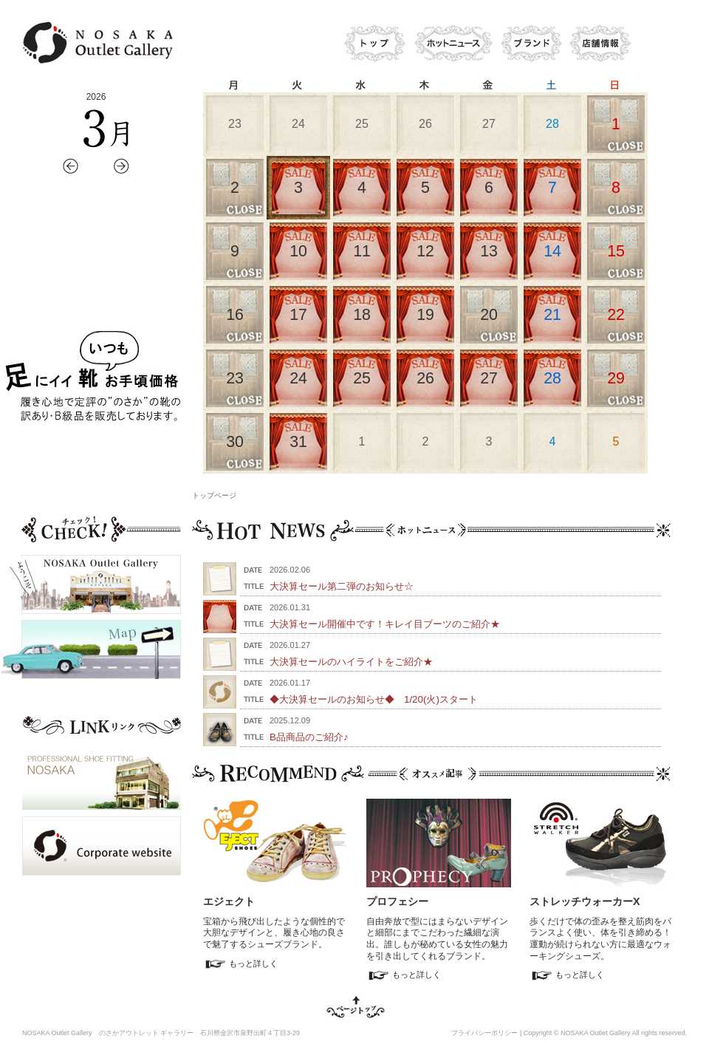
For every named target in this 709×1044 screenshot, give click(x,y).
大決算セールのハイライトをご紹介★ (351, 661)
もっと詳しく (253, 963)
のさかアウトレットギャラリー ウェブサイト (96, 42)
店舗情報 (600, 44)
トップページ (214, 495)
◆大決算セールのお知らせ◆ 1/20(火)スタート (374, 699)
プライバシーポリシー (484, 1033)
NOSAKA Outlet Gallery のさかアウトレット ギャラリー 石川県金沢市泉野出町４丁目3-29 (161, 1033)
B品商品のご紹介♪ (309, 737)
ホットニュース (452, 44)
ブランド (530, 44)
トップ (373, 44)
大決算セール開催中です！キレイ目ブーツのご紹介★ (385, 624)
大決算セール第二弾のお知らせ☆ (342, 586)
